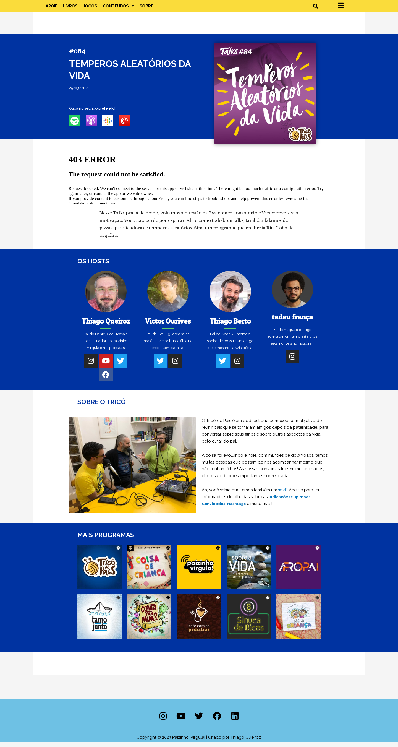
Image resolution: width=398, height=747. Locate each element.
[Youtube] (106, 366)
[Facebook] (106, 379)
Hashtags (239, 508)
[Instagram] (91, 366)
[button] (315, 8)
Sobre (146, 8)
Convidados (214, 508)
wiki (282, 494)
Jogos (90, 8)
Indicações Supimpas (291, 501)
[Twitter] (120, 366)
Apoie (51, 8)
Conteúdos (118, 8)
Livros (70, 8)
